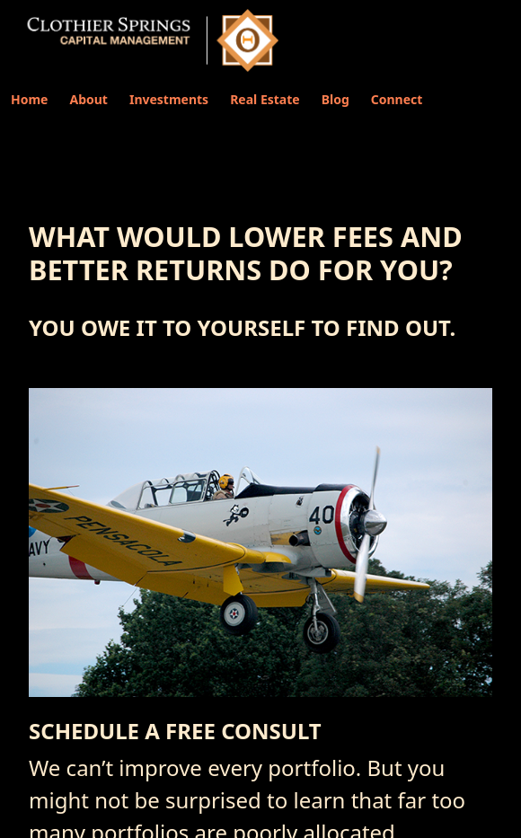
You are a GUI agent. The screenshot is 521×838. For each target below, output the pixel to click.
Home (29, 99)
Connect (397, 99)
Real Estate (265, 99)
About (88, 99)
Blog (335, 99)
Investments (168, 99)
